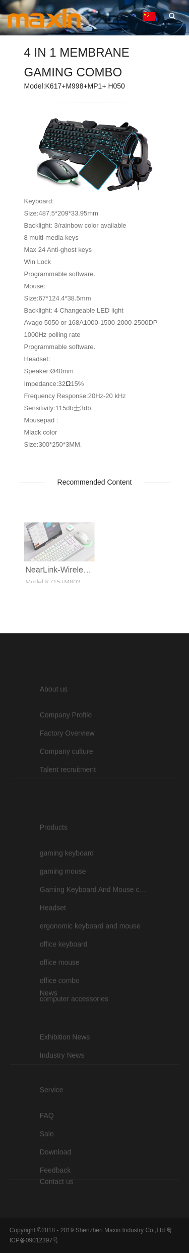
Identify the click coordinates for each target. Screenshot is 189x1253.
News (48, 1007)
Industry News (62, 1069)
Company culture (66, 768)
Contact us (57, 1189)
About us (54, 706)
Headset (53, 940)
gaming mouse (63, 903)
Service (52, 1106)
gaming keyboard (67, 885)
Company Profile (66, 731)
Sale (47, 1150)
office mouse (60, 994)
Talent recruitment (68, 786)
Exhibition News (65, 1051)
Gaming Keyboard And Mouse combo (95, 922)
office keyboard (64, 976)
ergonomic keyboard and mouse (90, 958)
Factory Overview (67, 750)
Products (54, 859)
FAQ (47, 1132)
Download (55, 1168)
